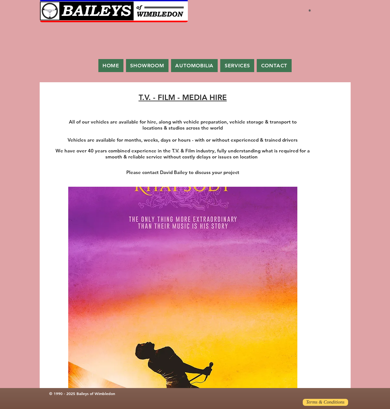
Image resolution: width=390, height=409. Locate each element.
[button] (182, 287)
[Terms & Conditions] (325, 402)
